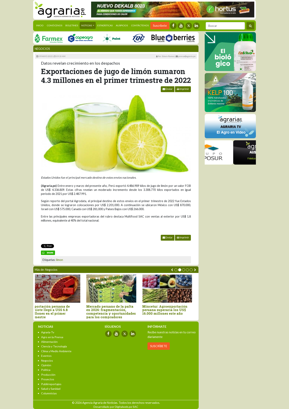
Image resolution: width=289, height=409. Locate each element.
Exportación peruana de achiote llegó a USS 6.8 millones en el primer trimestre (54, 312)
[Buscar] (225, 26)
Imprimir (183, 89)
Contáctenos (140, 25)
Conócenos (54, 25)
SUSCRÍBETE (158, 346)
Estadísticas (105, 25)
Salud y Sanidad (50, 388)
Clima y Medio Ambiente (56, 351)
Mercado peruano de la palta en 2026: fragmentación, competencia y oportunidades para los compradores (115, 312)
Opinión (46, 365)
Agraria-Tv (47, 332)
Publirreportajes (51, 384)
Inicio (40, 25)
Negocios (42, 48)
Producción (48, 374)
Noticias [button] (86, 25)
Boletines (71, 25)
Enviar (168, 89)
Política (45, 369)
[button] (176, 269)
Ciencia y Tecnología (54, 346)
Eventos (46, 355)
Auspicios (122, 25)
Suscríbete (160, 25)
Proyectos (47, 379)
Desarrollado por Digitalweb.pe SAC (116, 406)
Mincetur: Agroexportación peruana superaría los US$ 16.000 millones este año (169, 310)
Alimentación (49, 341)
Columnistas (49, 393)
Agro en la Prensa (52, 337)
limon (59, 259)
